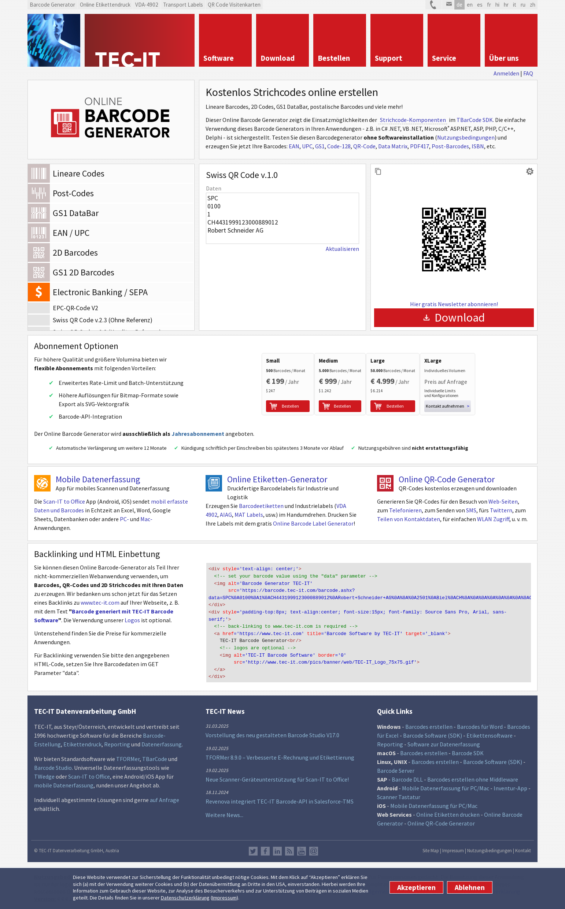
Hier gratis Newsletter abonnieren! (454, 304)
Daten (213, 188)
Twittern (501, 513)
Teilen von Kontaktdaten (408, 522)
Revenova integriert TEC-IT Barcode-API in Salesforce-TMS (280, 799)
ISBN (478, 146)
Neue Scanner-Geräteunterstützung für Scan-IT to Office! (277, 777)
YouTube (301, 849)
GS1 (320, 146)
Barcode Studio (53, 765)
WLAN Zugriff (493, 522)
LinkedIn (277, 849)
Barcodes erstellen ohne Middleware (472, 777)
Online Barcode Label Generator (313, 526)
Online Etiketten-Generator (277, 482)
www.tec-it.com (100, 605)
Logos (132, 623)
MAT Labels (249, 517)
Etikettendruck (82, 742)
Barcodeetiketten (261, 508)
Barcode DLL (407, 777)
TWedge (44, 774)
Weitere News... (224, 812)
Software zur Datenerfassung (443, 742)
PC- (124, 522)
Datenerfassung (161, 742)
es (480, 4)
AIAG (226, 517)
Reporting (117, 742)
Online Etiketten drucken (448, 812)
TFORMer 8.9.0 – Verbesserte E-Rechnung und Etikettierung (280, 754)
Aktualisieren (342, 248)
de (459, 4)
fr (489, 4)
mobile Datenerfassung (63, 783)
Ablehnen (470, 887)
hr (506, 4)
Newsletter (313, 849)
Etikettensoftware (489, 733)
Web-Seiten (503, 504)
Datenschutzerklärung (185, 897)
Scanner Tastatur (398, 794)
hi (497, 4)
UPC (307, 146)
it (514, 4)
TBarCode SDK (475, 119)
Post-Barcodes (450, 146)
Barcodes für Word (480, 724)
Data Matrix (392, 146)
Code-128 (339, 146)
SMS (471, 513)
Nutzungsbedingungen (466, 137)
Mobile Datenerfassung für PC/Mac (445, 786)
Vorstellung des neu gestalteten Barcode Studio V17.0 (272, 733)
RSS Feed (289, 849)
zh (532, 4)
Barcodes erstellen (429, 724)
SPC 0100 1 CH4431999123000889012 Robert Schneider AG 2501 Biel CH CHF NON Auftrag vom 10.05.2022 (282, 218)
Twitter (253, 849)
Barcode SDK (468, 750)
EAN (294, 146)
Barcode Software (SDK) (432, 733)
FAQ (528, 73)
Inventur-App (510, 786)
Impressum (224, 897)
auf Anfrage (164, 797)
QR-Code (364, 146)
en (470, 4)
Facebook (265, 849)
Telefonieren (405, 513)
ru (523, 4)
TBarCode (154, 756)
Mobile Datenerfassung (98, 482)
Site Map (430, 848)
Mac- (146, 522)
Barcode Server (395, 768)
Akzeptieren (416, 887)
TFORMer (128, 756)
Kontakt (523, 848)
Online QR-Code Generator (447, 482)
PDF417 (419, 146)
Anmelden (506, 73)
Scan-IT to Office (64, 504)
